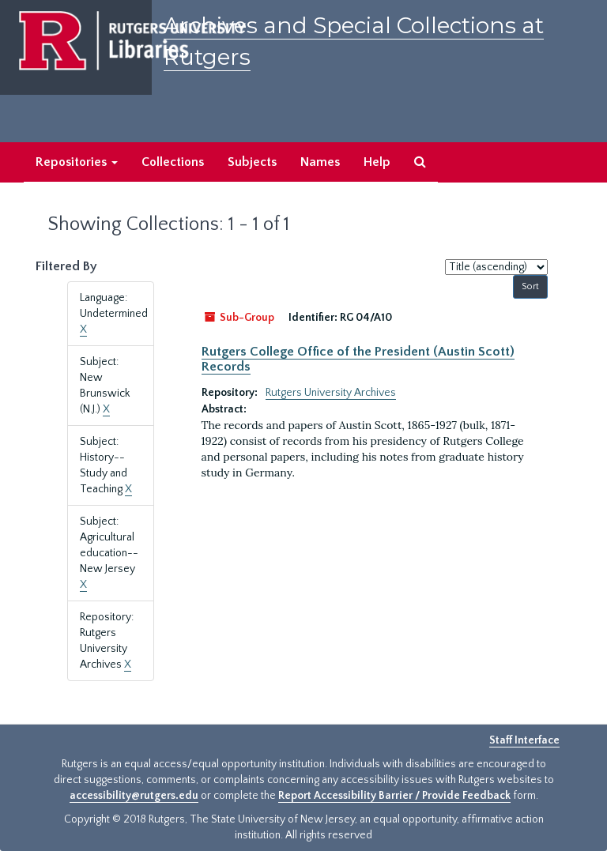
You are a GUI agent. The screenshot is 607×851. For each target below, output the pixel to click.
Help (377, 162)
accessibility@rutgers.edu (134, 795)
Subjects (252, 162)
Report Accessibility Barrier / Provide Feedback (394, 795)
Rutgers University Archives (331, 392)
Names (320, 162)
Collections (172, 162)
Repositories (77, 162)
